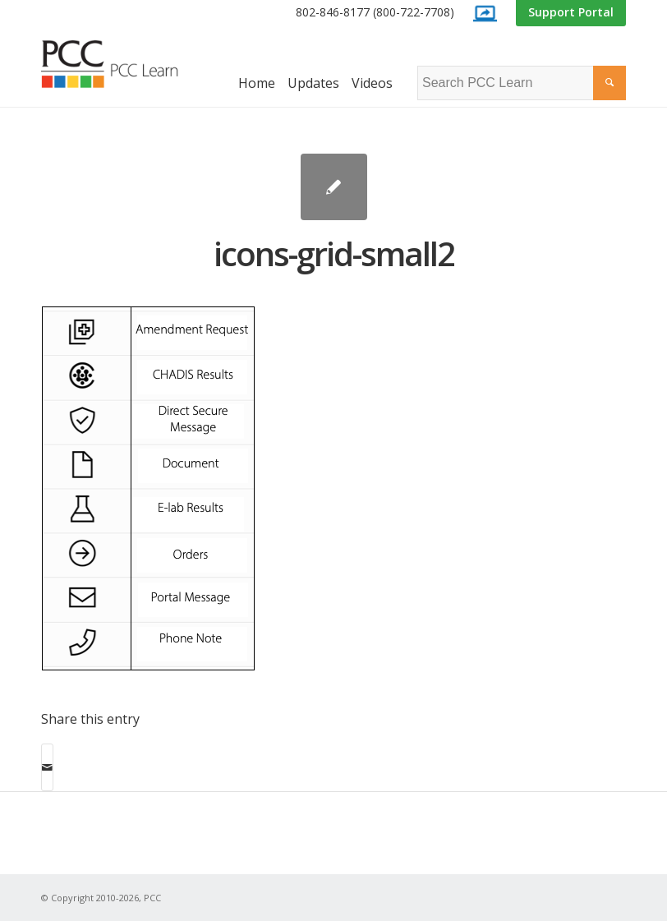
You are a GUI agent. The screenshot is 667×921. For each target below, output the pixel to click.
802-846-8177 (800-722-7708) (375, 12)
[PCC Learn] (123, 64)
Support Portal (571, 12)
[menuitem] (375, 12)
